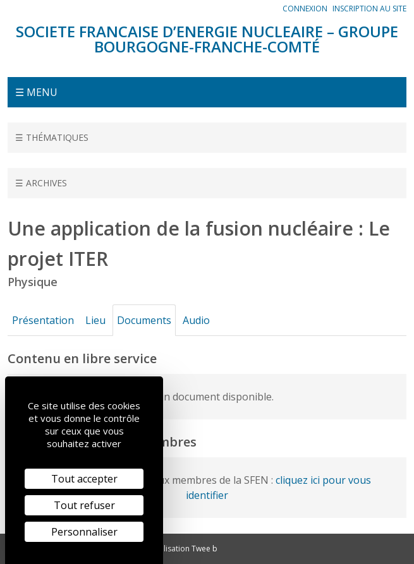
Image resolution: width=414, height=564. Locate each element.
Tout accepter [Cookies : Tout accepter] (84, 479)
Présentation (43, 320)
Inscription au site (369, 8)
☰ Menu (36, 92)
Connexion (305, 8)
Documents (144, 320)
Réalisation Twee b (183, 548)
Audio (196, 320)
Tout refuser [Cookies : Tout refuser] (84, 505)
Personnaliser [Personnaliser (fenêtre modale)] (84, 532)
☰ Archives (41, 183)
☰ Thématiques (51, 137)
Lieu (95, 320)
